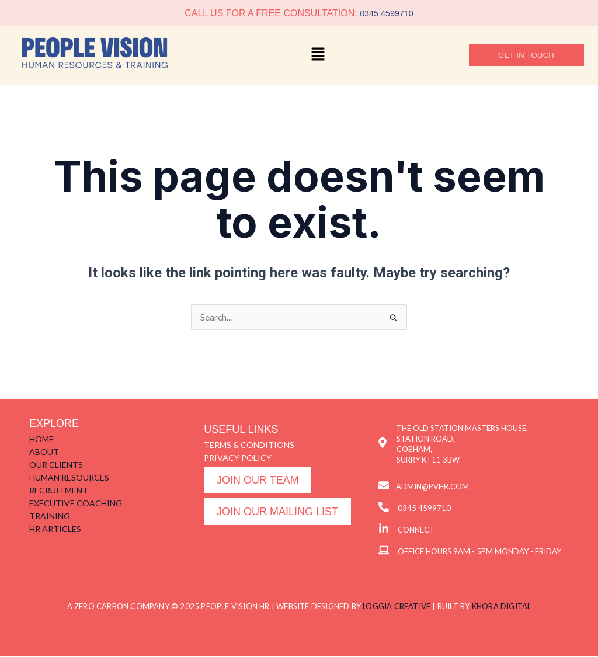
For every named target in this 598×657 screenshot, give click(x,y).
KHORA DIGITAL (501, 606)
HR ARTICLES (55, 529)
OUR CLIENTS (56, 465)
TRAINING (49, 517)
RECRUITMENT (58, 491)
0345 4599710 (386, 13)
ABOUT (44, 452)
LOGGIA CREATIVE (396, 606)
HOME (41, 439)
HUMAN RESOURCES (69, 478)
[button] (318, 55)
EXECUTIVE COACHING (75, 504)
